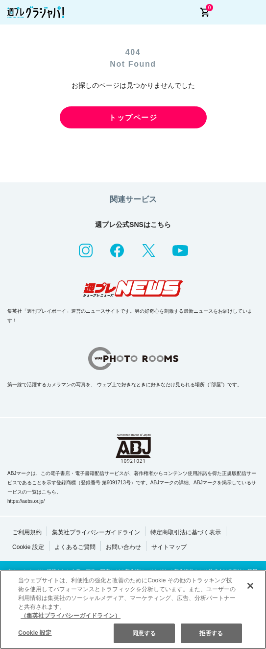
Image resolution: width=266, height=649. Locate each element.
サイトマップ (169, 547)
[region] (133, 609)
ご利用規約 (27, 532)
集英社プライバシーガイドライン (96, 532)
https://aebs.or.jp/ (26, 501)
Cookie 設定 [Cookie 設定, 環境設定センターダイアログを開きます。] (34, 632)
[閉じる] (250, 586)
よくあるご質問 (75, 547)
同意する (144, 633)
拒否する (211, 633)
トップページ (133, 117)
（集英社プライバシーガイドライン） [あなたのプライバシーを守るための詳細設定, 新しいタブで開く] (71, 615)
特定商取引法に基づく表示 (185, 532)
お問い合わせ (123, 547)
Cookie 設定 (28, 547)
